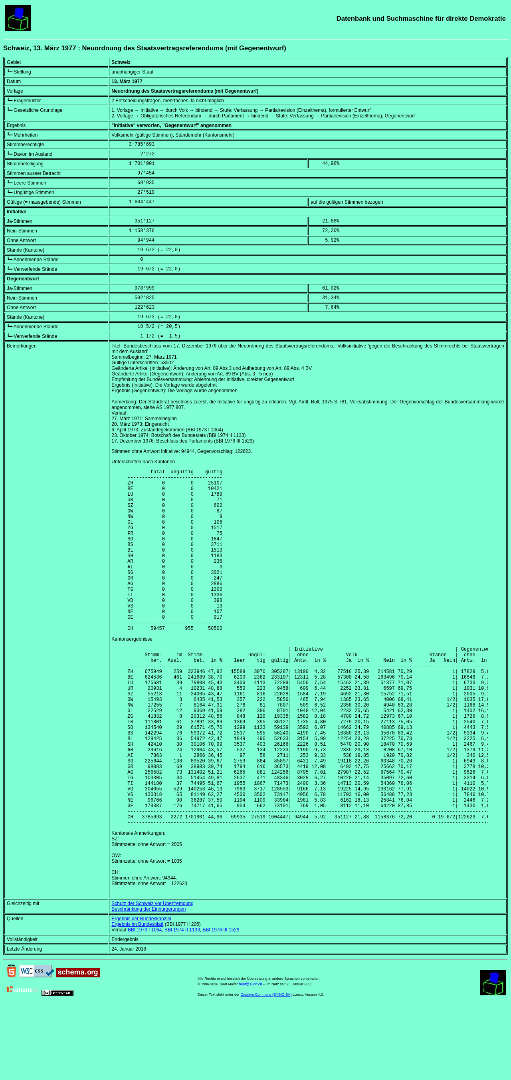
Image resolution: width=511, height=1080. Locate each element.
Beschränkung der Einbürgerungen (148, 982)
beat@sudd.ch (250, 1057)
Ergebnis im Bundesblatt (137, 997)
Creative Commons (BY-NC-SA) (266, 1068)
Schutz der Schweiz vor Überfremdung (152, 976)
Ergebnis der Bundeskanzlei (141, 992)
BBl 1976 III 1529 (220, 1003)
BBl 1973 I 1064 (145, 1003)
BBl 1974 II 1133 (182, 1003)
